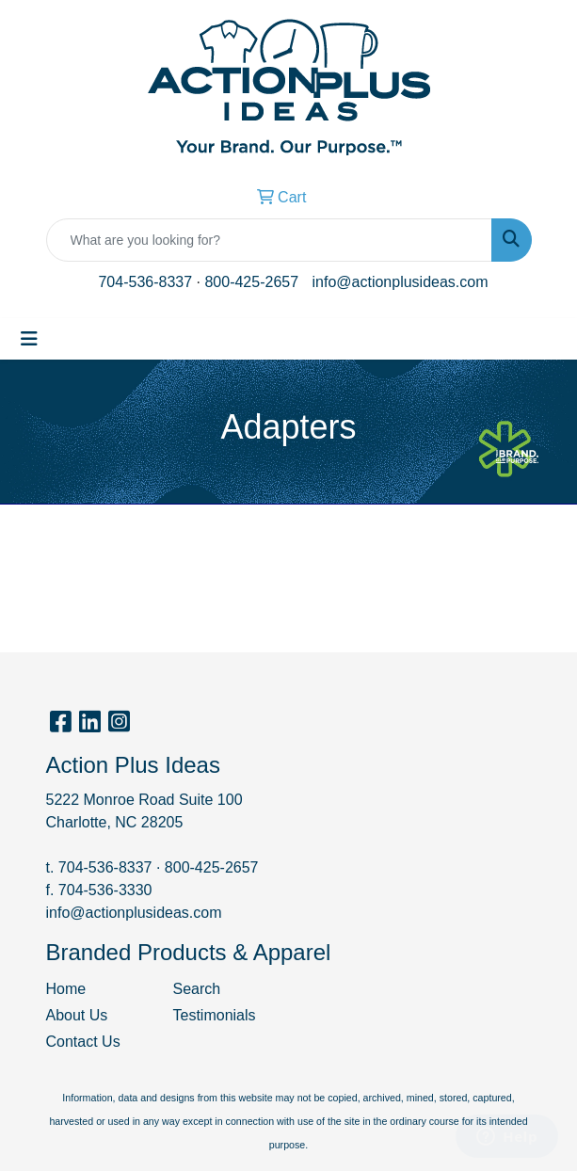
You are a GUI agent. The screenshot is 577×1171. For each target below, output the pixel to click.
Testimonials (214, 1015)
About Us (77, 1015)
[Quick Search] (269, 240)
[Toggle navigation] (29, 339)
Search (197, 989)
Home (66, 989)
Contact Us (83, 1042)
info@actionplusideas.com (401, 282)
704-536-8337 (145, 282)
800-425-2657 (251, 282)
